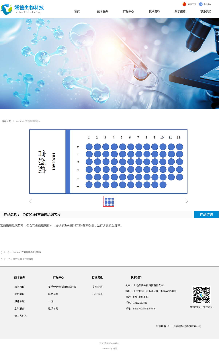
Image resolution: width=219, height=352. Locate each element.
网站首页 (6, 121)
